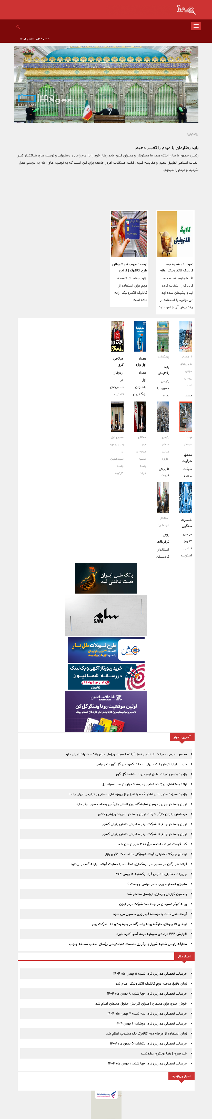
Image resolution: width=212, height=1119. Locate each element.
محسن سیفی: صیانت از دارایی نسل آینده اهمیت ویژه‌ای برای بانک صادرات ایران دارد (126, 754)
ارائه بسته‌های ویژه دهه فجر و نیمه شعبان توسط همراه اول (144, 784)
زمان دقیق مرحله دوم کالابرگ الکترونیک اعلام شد (151, 983)
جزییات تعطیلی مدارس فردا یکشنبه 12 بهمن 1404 (151, 874)
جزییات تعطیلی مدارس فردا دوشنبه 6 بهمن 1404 (151, 1023)
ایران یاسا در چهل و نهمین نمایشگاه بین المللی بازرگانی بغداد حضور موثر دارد (131, 804)
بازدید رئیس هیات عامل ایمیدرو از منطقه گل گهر (151, 774)
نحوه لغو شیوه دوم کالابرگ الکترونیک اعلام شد (176, 270)
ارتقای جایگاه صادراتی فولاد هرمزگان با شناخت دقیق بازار (146, 854)
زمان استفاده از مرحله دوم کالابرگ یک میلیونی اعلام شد (146, 1033)
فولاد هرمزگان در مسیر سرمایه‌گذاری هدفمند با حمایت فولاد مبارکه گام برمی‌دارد (129, 864)
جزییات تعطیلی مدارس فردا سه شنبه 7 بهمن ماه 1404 (147, 1013)
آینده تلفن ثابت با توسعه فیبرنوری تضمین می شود (150, 914)
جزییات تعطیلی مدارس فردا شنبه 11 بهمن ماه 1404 (150, 973)
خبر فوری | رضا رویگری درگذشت (164, 1053)
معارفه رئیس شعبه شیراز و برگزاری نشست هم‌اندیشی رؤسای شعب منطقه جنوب (128, 944)
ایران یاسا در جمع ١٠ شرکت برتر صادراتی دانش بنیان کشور (144, 824)
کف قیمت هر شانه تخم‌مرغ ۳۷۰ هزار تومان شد (152, 844)
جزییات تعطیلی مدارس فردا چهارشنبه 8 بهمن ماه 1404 (147, 993)
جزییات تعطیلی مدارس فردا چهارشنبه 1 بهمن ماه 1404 (147, 1063)
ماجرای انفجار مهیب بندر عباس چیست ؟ (157, 884)
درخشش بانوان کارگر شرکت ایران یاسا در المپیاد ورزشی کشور (142, 814)
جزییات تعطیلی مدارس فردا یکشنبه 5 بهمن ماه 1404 (148, 1043)
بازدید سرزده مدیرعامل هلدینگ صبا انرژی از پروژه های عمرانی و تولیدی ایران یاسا (128, 794)
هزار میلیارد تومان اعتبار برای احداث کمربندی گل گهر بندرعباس (141, 764)
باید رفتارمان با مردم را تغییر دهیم (166, 148)
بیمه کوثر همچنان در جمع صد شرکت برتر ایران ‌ (152, 904)
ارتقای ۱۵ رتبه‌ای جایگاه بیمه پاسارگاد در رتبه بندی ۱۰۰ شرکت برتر (139, 924)
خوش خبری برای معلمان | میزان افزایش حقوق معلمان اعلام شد (141, 1003)
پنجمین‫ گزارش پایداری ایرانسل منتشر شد (157, 894)
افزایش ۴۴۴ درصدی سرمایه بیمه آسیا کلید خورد (151, 934)
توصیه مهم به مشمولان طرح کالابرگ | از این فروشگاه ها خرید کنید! (129, 270)
